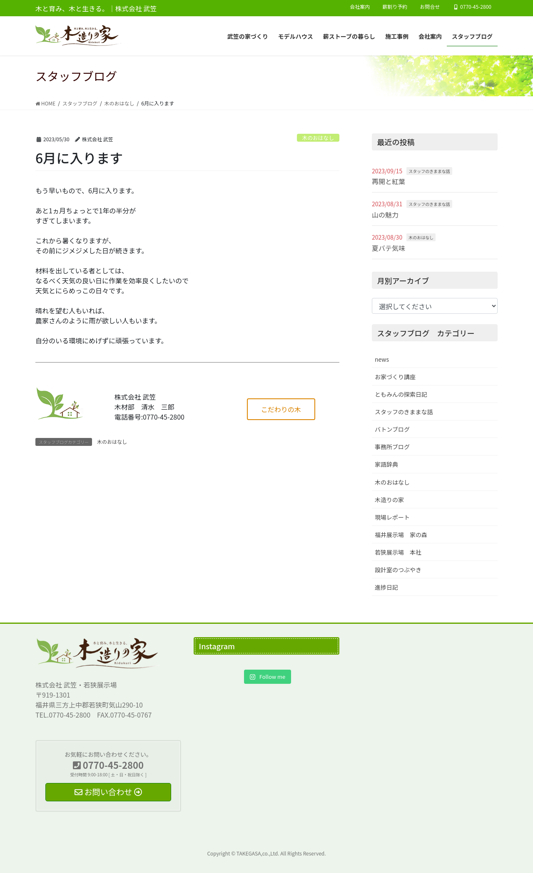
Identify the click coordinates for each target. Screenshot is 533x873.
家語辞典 (386, 464)
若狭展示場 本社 (398, 552)
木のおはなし (318, 138)
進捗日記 (386, 587)
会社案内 (360, 6)
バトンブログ (392, 429)
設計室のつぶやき (398, 569)
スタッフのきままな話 (429, 171)
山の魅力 (385, 215)
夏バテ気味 (388, 248)
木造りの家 (389, 499)
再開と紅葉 (388, 181)
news (382, 359)
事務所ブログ (392, 447)
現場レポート (392, 517)
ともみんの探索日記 (401, 394)
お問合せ (430, 6)
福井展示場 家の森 (401, 534)
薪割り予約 (394, 6)
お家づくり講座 (395, 377)
